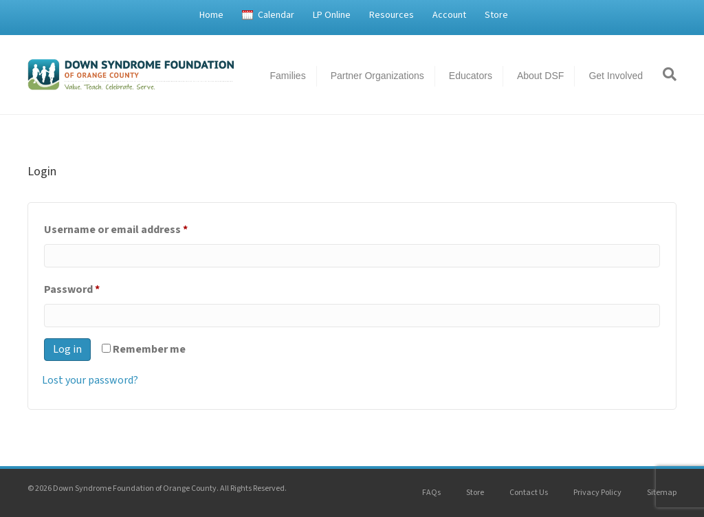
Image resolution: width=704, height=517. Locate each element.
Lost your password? (90, 380)
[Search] (664, 74)
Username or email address (138, 228)
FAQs (431, 492)
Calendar (276, 15)
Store (496, 15)
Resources (391, 15)
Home (211, 15)
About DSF (540, 75)
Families (288, 75)
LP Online (332, 15)
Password (94, 287)
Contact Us (528, 492)
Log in (67, 349)
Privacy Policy (597, 492)
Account (449, 15)
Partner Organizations (377, 75)
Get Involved (615, 75)
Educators (470, 75)
